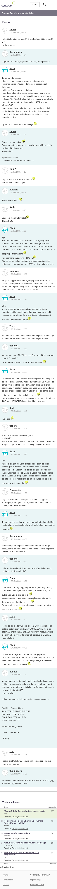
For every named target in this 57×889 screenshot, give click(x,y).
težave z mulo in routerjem (17, 833)
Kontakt (6, 885)
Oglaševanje (35, 880)
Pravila (5, 875)
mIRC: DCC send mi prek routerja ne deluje (25, 843)
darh (12, 408)
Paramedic (15, 490)
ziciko (13, 29)
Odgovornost (8, 880)
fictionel (14, 345)
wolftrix (6, 826)
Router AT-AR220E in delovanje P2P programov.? (21, 853)
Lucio (6, 857)
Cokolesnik (8, 845)
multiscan (7, 835)
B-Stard (14, 189)
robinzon (14, 271)
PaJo (12, 68)
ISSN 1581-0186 (37, 885)
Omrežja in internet (20, 816)
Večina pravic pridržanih (40, 875)
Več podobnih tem (7, 867)
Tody (12, 326)
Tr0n (12, 751)
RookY (13, 169)
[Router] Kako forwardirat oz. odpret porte (24, 811)
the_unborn (16, 52)
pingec (13, 671)
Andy (12, 207)
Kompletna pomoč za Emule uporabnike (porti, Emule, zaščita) (23, 822)
